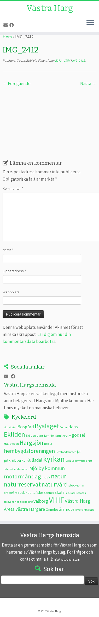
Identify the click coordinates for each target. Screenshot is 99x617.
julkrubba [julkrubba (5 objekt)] (12, 460)
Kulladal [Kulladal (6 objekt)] (34, 460)
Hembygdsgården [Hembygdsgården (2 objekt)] (66, 452)
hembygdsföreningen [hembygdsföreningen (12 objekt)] (29, 450)
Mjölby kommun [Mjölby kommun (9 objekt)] (47, 468)
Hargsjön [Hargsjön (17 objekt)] (31, 442)
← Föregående (17, 83)
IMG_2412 (78, 60)
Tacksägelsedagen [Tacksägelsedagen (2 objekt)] (75, 493)
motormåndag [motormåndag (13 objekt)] (22, 476)
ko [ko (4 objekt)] (24, 460)
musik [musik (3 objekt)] (46, 477)
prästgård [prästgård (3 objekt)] (11, 492)
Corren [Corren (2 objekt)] (64, 427)
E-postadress (14, 271)
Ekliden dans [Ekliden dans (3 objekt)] (34, 435)
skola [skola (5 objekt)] (60, 492)
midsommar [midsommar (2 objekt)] (21, 469)
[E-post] (6, 25)
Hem (7, 37)
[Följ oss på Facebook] (12, 25)
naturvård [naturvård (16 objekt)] (55, 484)
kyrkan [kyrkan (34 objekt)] (54, 459)
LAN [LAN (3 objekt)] (68, 460)
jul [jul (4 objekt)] (78, 451)
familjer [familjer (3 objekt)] (49, 435)
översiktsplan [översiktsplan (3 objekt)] (84, 509)
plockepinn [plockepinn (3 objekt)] (76, 485)
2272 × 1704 (62, 60)
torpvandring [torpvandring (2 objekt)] (11, 501)
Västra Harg (49, 8)
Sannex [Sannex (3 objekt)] (49, 492)
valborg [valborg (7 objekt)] (40, 501)
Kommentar (13, 188)
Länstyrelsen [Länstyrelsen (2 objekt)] (79, 460)
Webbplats (11, 292)
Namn (8, 249)
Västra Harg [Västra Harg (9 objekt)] (77, 500)
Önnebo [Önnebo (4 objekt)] (52, 509)
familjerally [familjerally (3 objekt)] (63, 435)
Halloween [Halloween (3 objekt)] (11, 443)
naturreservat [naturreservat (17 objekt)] (22, 484)
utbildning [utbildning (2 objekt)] (26, 501)
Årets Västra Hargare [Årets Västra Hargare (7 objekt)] (24, 509)
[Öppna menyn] (90, 23)
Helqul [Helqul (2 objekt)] (48, 444)
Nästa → (88, 83)
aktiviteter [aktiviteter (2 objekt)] (10, 427)
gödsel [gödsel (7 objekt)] (78, 435)
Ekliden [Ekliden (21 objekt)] (14, 434)
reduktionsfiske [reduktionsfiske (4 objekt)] (30, 492)
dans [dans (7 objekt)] (73, 427)
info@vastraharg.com (67, 559)
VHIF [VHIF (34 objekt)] (56, 500)
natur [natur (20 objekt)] (58, 476)
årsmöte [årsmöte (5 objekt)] (66, 509)
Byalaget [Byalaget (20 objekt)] (47, 426)
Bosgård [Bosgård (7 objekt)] (25, 427)
